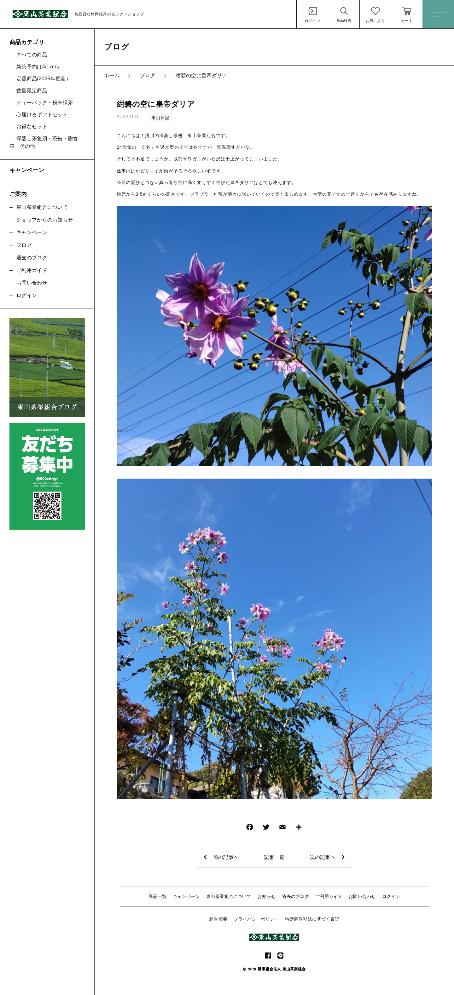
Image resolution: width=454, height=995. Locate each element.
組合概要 (218, 919)
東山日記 (160, 117)
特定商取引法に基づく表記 (312, 919)
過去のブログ (295, 896)
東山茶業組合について (228, 896)
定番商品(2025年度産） (43, 78)
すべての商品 (31, 54)
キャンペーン (186, 896)
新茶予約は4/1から (38, 66)
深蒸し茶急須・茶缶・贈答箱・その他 (43, 142)
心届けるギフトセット (42, 114)
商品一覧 (157, 896)
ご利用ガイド (328, 896)
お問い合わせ (362, 896)
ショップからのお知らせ (44, 219)
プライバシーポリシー (256, 919)
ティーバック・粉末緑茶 (44, 102)
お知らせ (267, 896)
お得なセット (31, 126)
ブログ (24, 245)
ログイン (391, 896)
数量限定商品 (31, 90)
